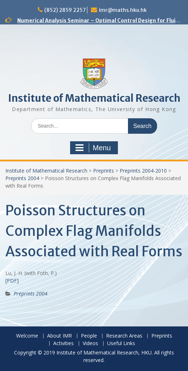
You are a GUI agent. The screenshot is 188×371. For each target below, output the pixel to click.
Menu (93, 147)
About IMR (59, 336)
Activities (63, 343)
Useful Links (121, 343)
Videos (90, 343)
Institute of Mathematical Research (94, 98)
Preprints (103, 170)
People (89, 336)
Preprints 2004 (22, 178)
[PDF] (12, 280)
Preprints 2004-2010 (143, 170)
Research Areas (124, 336)
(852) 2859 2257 (65, 10)
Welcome (27, 336)
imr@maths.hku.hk (123, 10)
